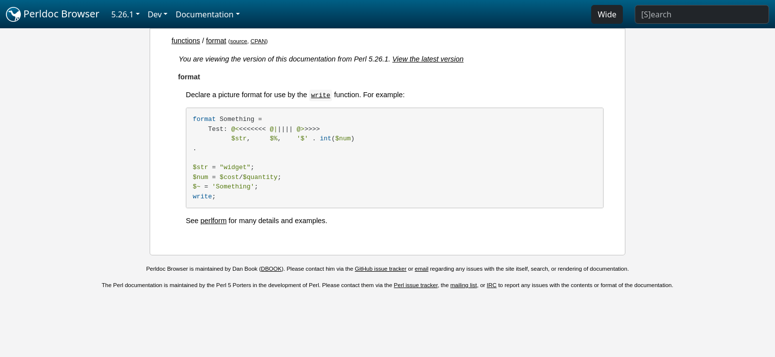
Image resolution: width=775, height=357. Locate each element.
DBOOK (271, 269)
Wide (607, 14)
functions (185, 41)
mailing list (463, 285)
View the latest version (428, 59)
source (238, 41)
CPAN (258, 41)
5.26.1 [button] (122, 14)
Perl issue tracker (416, 285)
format (216, 41)
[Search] (702, 14)
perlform (214, 221)
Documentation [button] (204, 14)
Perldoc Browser (53, 14)
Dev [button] (155, 14)
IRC (492, 285)
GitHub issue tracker (380, 269)
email (422, 269)
